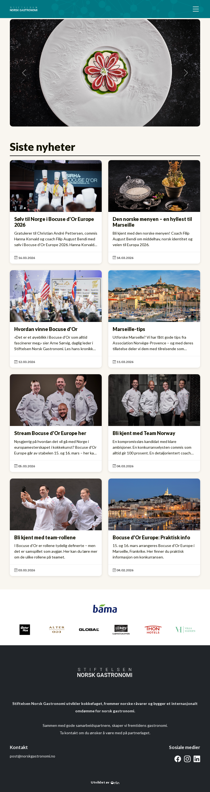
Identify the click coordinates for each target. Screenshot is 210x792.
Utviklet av (105, 782)
